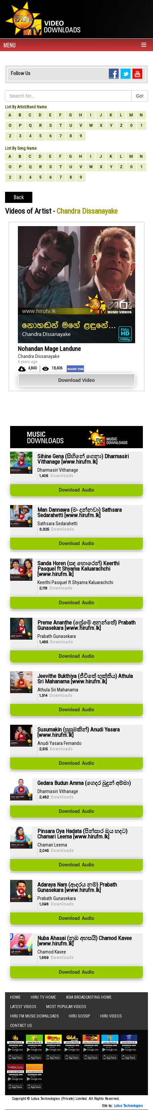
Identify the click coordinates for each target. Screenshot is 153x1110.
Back (18, 197)
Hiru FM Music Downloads (34, 1016)
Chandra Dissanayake (39, 356)
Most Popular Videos (66, 1006)
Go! (140, 96)
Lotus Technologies (128, 1106)
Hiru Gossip (79, 1016)
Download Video (76, 380)
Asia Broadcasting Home (89, 997)
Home (15, 997)
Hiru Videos (111, 1016)
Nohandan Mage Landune (49, 349)
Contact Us (21, 1025)
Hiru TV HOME (43, 997)
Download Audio (76, 490)
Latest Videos (23, 1006)
